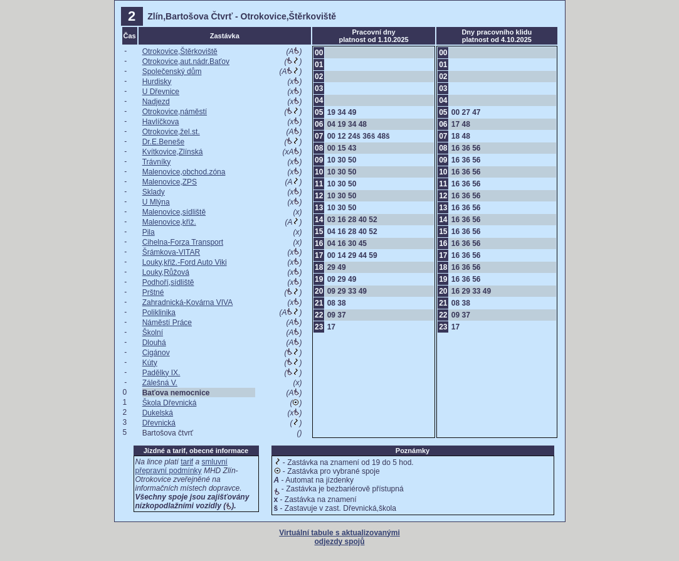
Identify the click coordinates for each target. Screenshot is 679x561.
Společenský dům (172, 71)
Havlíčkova (160, 121)
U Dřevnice (160, 91)
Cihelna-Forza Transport (182, 242)
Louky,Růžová (165, 272)
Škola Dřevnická (169, 402)
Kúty (149, 362)
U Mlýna (156, 202)
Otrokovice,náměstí (174, 111)
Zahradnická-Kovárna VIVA (187, 302)
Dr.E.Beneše (163, 141)
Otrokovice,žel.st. (171, 131)
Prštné (153, 292)
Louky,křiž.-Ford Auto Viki (184, 262)
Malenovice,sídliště (174, 212)
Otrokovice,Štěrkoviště (180, 51)
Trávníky (156, 162)
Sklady (153, 192)
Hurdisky (157, 81)
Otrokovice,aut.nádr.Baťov (185, 61)
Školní (152, 332)
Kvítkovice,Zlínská (172, 151)
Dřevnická (159, 423)
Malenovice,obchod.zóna (184, 172)
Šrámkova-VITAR (171, 252)
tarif (187, 461)
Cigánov (156, 352)
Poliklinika (159, 312)
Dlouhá (154, 342)
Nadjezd (156, 101)
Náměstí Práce (167, 322)
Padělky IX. (161, 372)
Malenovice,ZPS (169, 182)
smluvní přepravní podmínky (181, 466)
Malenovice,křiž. (169, 222)
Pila (148, 232)
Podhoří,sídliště (168, 282)
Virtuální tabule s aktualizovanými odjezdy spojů (339, 537)
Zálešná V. (159, 382)
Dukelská (157, 413)
